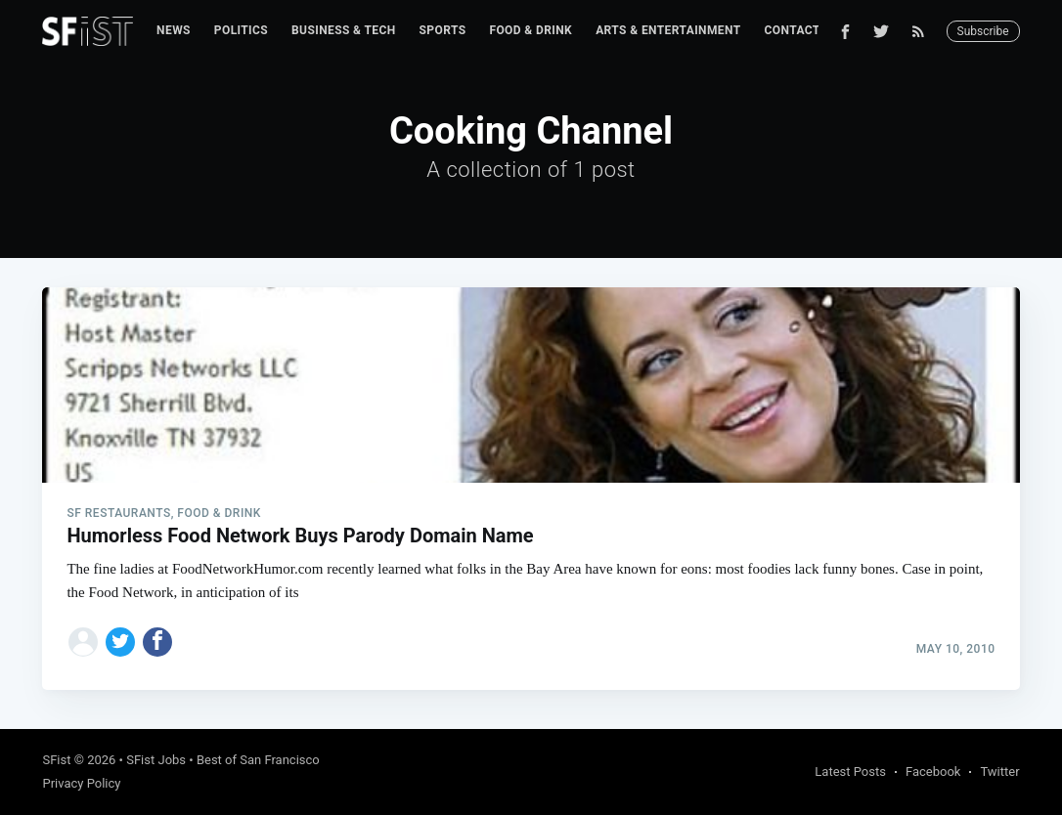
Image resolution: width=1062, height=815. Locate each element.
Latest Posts (850, 771)
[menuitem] (173, 31)
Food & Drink (530, 30)
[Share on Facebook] (157, 642)
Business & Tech (343, 30)
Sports (443, 30)
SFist (56, 759)
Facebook (933, 771)
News (173, 30)
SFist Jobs (156, 759)
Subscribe (983, 31)
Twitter (999, 771)
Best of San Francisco (258, 759)
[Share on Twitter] (120, 642)
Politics (241, 30)
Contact (792, 30)
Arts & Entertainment (668, 30)
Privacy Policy (81, 783)
